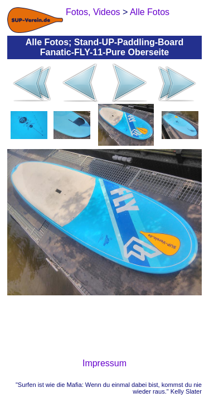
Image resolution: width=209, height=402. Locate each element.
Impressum (104, 363)
